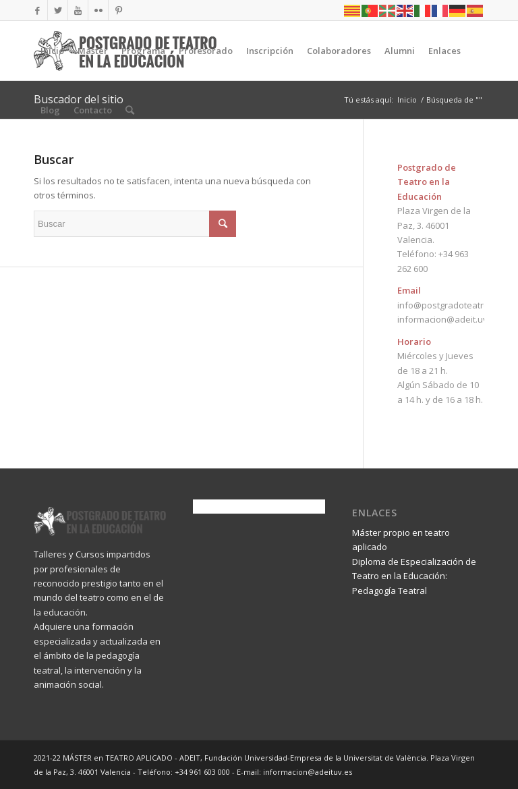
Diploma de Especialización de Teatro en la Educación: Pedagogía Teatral (414, 576)
